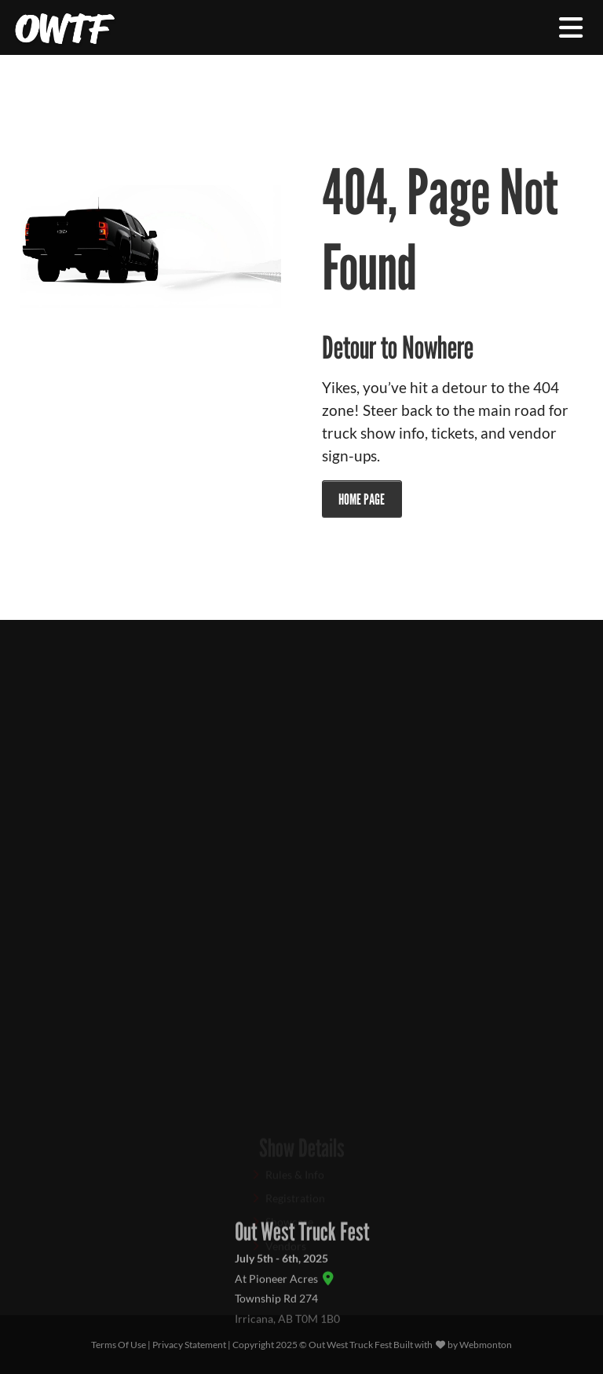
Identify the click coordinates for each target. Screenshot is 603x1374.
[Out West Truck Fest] (65, 27)
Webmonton (485, 1344)
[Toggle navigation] (571, 27)
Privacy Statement (189, 1344)
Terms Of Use (118, 1344)
